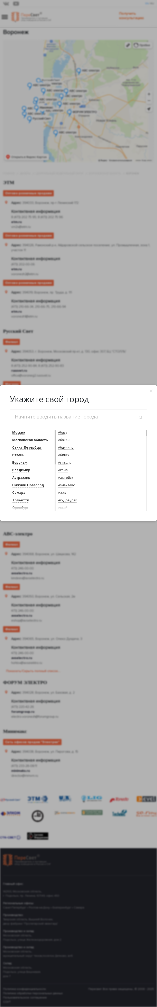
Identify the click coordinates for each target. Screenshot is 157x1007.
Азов (62, 492)
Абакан (64, 440)
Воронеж (19, 462)
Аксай (62, 507)
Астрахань (21, 477)
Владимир (21, 470)
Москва (18, 432)
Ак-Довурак (67, 500)
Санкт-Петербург (27, 447)
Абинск (63, 455)
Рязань (18, 455)
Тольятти (20, 500)
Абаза (62, 432)
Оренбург (20, 507)
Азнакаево (66, 485)
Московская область (30, 440)
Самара (18, 492)
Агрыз (63, 470)
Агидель (64, 462)
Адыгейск (65, 477)
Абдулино (66, 447)
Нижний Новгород (28, 485)
